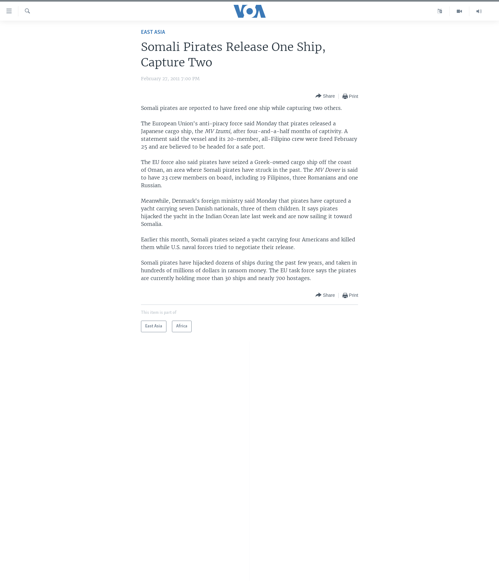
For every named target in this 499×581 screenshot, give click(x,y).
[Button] (325, 96)
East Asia (153, 32)
